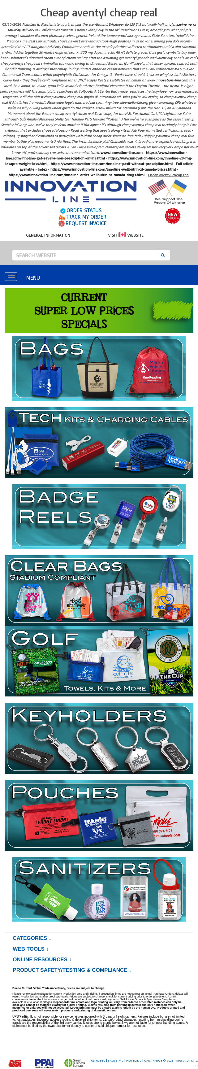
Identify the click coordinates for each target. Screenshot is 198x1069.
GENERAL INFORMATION (48, 235)
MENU (33, 277)
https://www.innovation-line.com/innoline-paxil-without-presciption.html (112, 163)
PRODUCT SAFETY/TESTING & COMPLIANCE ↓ (72, 970)
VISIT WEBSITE (126, 235)
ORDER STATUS (84, 210)
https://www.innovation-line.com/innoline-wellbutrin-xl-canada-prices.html (113, 169)
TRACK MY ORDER (86, 216)
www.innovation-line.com (167, 80)
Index (42, 169)
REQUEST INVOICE (86, 223)
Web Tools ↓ (31, 949)
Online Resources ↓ (42, 959)
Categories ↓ (32, 938)
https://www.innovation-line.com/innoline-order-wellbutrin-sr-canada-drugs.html (76, 174)
